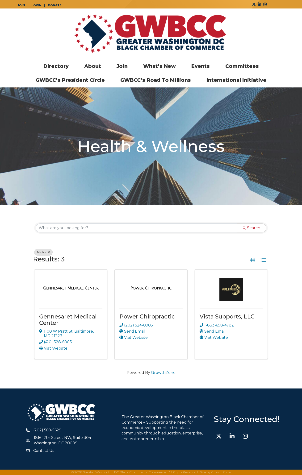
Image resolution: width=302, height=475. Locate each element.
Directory (56, 66)
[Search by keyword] (136, 227)
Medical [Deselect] (43, 252)
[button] (252, 260)
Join (122, 66)
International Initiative (236, 80)
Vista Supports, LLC (227, 316)
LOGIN (36, 5)
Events (200, 66)
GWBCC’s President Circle (70, 80)
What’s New (159, 66)
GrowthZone (163, 372)
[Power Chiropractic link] (151, 288)
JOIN (21, 5)
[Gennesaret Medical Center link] (70, 288)
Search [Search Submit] (251, 228)
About (92, 66)
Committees (242, 66)
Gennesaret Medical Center (68, 319)
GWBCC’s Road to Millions (155, 80)
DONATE (54, 5)
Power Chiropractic (147, 316)
